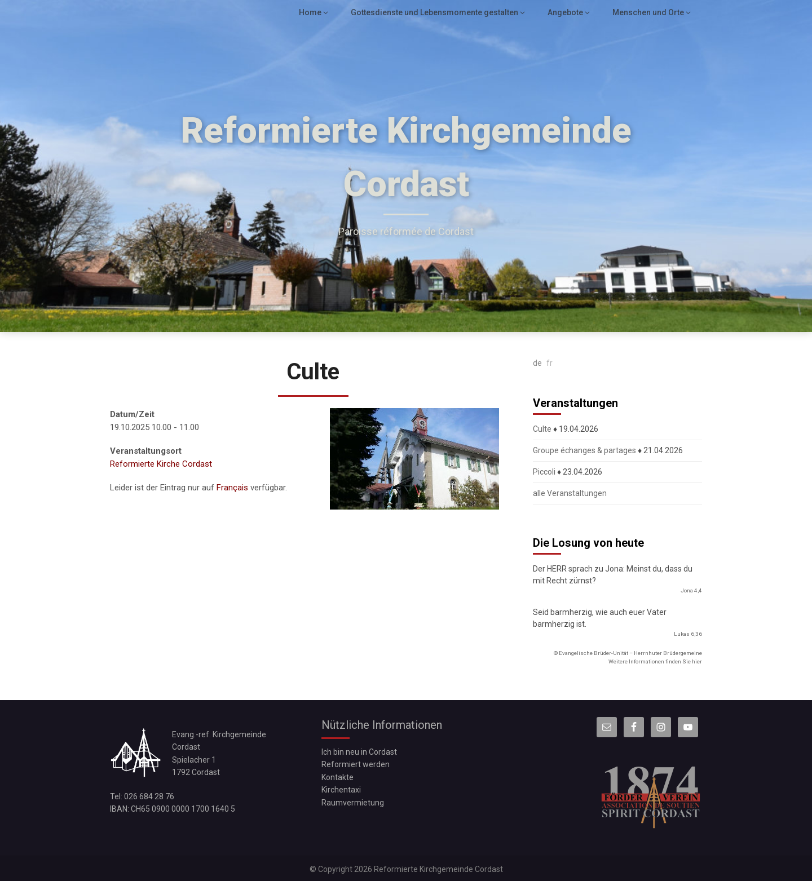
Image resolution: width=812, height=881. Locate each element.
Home (315, 12)
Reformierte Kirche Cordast (161, 464)
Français (232, 487)
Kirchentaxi (341, 789)
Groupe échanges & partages (584, 450)
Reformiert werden (355, 764)
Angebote (567, 12)
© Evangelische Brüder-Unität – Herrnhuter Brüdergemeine (628, 653)
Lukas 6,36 (688, 634)
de (537, 363)
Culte (542, 428)
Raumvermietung (352, 802)
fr (549, 363)
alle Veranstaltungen (570, 493)
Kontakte (337, 777)
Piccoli (544, 471)
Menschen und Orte (649, 12)
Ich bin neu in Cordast (359, 751)
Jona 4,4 (691, 590)
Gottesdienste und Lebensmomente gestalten (438, 12)
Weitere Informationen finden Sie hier (655, 661)
